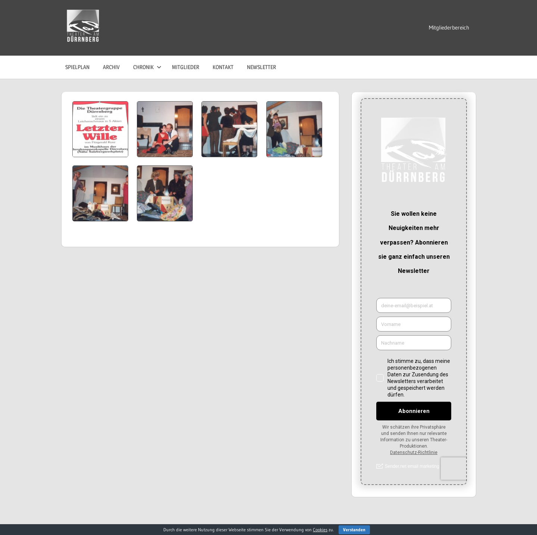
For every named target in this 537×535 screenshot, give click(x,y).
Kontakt (223, 67)
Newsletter (261, 67)
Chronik (147, 67)
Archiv (111, 67)
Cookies (320, 529)
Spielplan (77, 67)
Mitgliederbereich (449, 27)
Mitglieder (185, 67)
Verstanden (354, 529)
